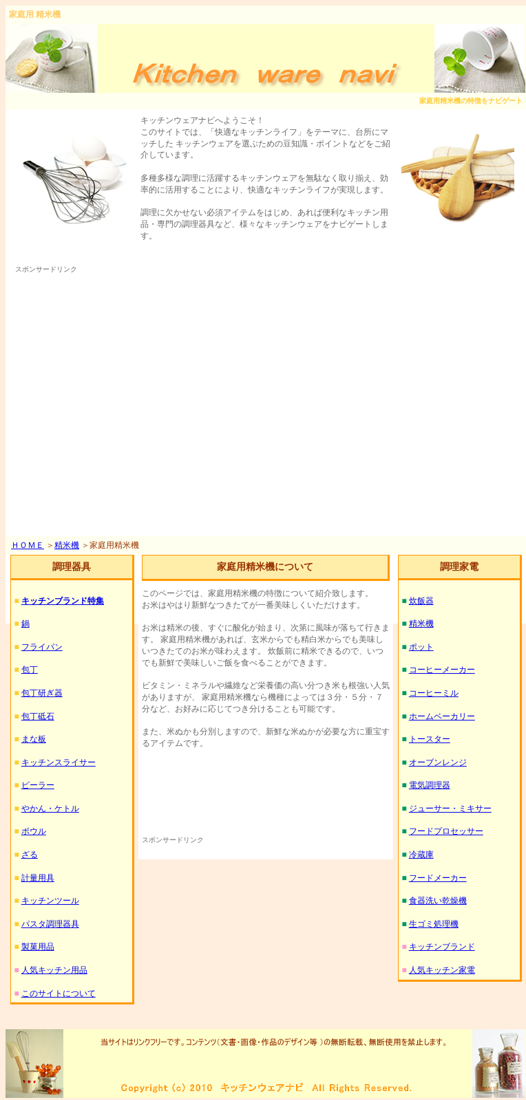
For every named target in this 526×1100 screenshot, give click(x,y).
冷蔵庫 (421, 854)
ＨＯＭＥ (27, 545)
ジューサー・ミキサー (450, 808)
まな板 (33, 739)
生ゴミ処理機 (434, 924)
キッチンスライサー (58, 762)
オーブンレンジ (438, 762)
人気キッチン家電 (442, 970)
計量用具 (37, 878)
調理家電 (459, 567)
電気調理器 (429, 785)
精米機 (66, 545)
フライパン (42, 647)
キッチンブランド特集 (62, 601)
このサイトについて (58, 993)
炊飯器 (421, 601)
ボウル (33, 831)
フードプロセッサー (446, 831)
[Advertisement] (129, 404)
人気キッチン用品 (54, 970)
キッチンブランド (442, 947)
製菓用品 (37, 947)
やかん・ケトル (50, 808)
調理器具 (71, 567)
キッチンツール (50, 900)
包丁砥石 (37, 716)
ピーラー (37, 785)
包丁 (29, 669)
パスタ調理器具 (50, 924)
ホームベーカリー (442, 716)
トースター (429, 739)
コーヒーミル (434, 693)
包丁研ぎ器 (42, 693)
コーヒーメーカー (442, 669)
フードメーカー (438, 878)
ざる (29, 854)
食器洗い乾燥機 (438, 900)
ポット (421, 647)
